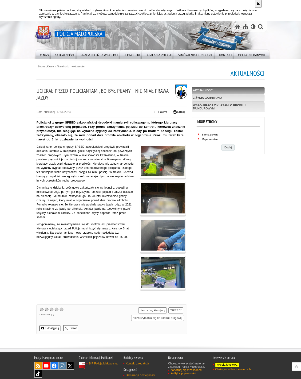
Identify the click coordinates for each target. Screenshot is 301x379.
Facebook (54, 366)
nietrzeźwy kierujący (152, 310)
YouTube (46, 366)
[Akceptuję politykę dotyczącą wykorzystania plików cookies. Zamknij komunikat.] (258, 4)
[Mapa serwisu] (245, 27)
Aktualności (63, 66)
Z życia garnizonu (207, 98)
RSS (38, 366)
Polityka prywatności (183, 373)
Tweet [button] (71, 328)
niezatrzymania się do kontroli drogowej (157, 318)
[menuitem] (44, 54)
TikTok (38, 374)
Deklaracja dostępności (140, 375)
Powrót (160, 112)
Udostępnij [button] (50, 328)
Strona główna (46, 66)
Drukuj (179, 112)
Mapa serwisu (210, 139)
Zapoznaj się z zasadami (186, 370)
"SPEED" (176, 310)
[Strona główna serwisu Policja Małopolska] (237, 27)
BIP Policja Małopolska (103, 363)
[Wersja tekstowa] (253, 27)
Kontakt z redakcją (137, 363)
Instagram (62, 366)
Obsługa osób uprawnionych (233, 369)
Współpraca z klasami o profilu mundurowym (219, 107)
